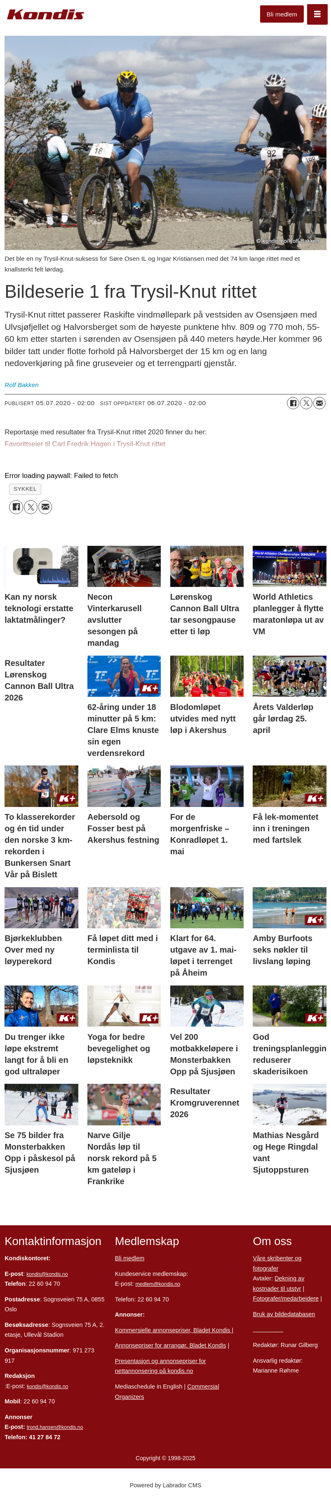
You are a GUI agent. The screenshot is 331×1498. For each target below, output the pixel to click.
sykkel (25, 489)
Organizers (129, 1397)
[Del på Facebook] (293, 403)
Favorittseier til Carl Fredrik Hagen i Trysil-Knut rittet (85, 444)
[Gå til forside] (46, 14)
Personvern (268, 1329)
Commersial (203, 1386)
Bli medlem (282, 14)
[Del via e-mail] (319, 403)
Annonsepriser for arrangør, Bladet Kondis (170, 1345)
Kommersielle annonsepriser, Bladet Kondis (173, 1330)
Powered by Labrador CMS (166, 1485)
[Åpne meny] (317, 14)
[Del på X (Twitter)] (306, 403)
